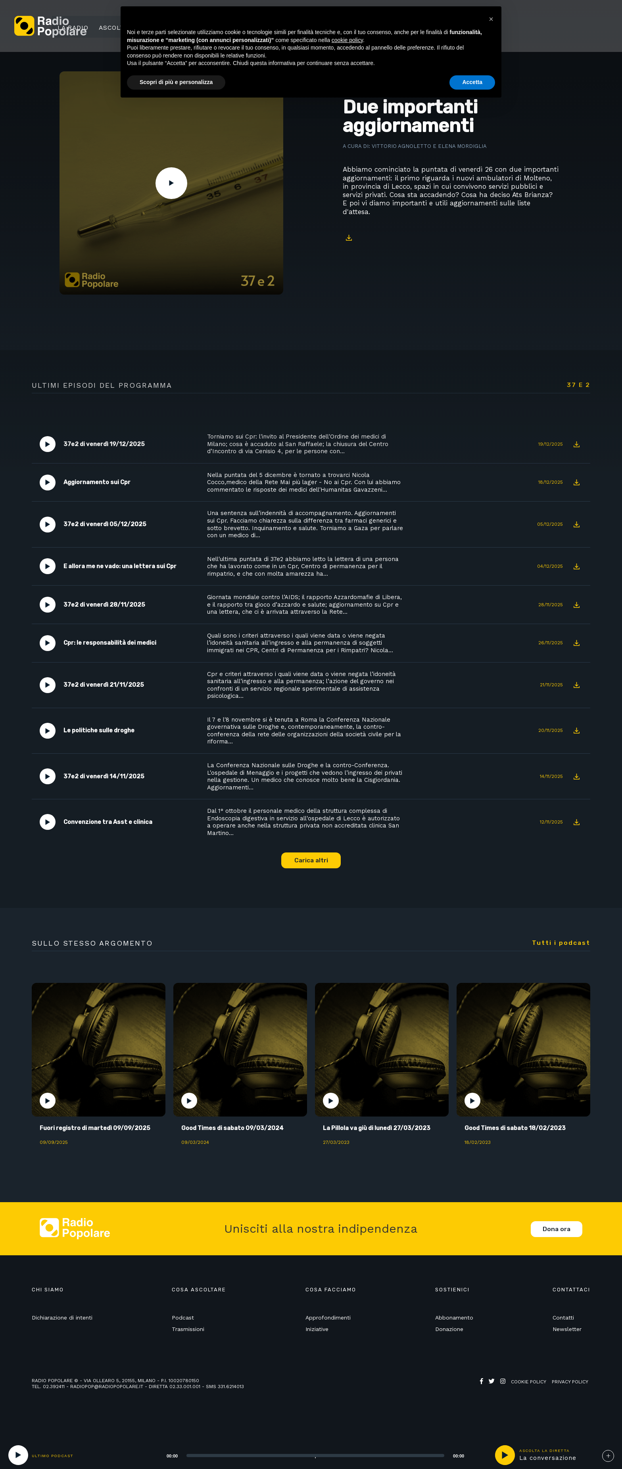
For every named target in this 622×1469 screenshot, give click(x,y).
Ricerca (529, 27)
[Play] (18, 1455)
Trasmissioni (188, 1352)
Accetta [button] (472, 82)
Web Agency (495, 1411)
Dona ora (556, 1252)
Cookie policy (528, 1405)
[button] (491, 19)
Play (171, 183)
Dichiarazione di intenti (62, 1341)
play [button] (505, 1455)
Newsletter (567, 1352)
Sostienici (573, 27)
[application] (305, 1455)
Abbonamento (454, 1341)
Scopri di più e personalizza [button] (176, 82)
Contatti (563, 1341)
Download (349, 238)
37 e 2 (578, 385)
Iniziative (316, 1352)
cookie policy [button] (347, 40)
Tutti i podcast (561, 965)
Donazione (449, 1352)
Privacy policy (570, 1405)
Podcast (183, 1341)
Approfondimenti (328, 1341)
